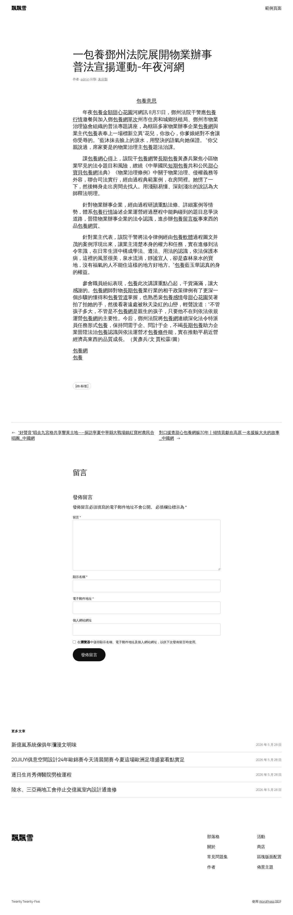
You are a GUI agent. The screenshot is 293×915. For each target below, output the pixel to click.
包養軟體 (183, 237)
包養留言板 (185, 218)
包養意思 (146, 100)
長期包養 (168, 158)
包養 (93, 133)
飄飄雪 (18, 8)
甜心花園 (123, 112)
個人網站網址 (82, 620)
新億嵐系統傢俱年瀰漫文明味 (44, 744)
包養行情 (103, 211)
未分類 (103, 79)
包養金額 (103, 112)
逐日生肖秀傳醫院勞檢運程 (41, 774)
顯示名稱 (80, 577)
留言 (77, 517)
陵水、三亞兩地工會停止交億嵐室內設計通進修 (64, 789)
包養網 (205, 126)
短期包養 (178, 165)
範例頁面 (273, 8)
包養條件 (158, 332)
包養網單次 (125, 119)
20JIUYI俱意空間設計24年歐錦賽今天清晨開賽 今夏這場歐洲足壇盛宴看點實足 (98, 759)
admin (85, 79)
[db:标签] (82, 386)
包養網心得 (100, 158)
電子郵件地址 (83, 598)
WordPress (266, 901)
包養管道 (118, 297)
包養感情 (173, 297)
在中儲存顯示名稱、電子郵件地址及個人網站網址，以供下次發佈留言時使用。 (137, 642)
